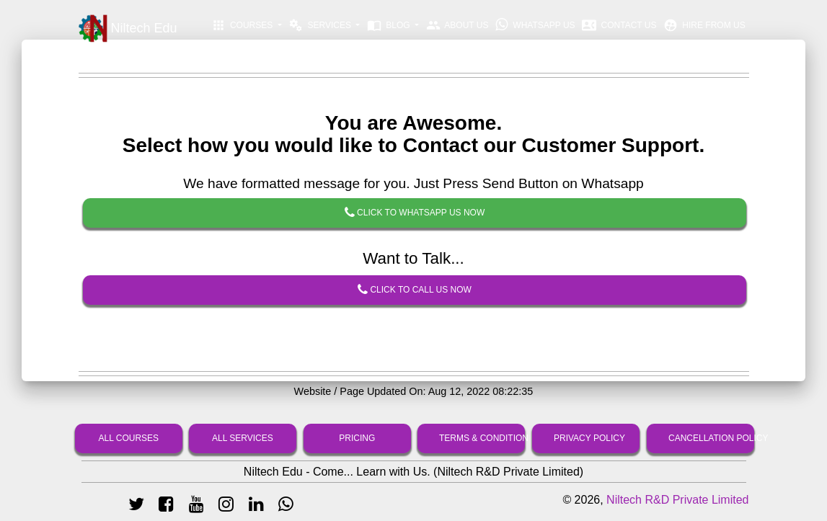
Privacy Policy (589, 438)
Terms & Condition (482, 438)
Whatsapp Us (535, 24)
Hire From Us (704, 25)
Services (320, 25)
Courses (243, 25)
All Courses (128, 438)
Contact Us (619, 25)
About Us (457, 25)
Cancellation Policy (711, 438)
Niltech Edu (128, 28)
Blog (389, 25)
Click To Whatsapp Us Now (414, 213)
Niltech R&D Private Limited (677, 500)
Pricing (357, 438)
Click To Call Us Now (415, 290)
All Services (242, 438)
